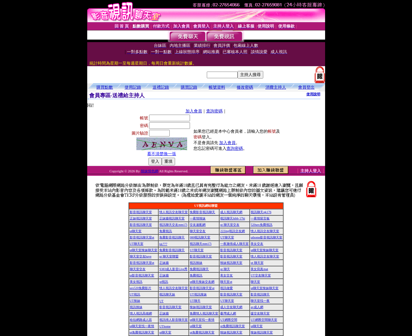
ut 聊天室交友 (229, 224)
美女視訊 (136, 281)
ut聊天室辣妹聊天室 (144, 250)
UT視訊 (135, 294)
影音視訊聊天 (260, 294)
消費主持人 (275, 87)
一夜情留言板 (260, 218)
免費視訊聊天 (199, 269)
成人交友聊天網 (231, 307)
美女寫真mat (259, 269)
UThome (165, 326)
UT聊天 (195, 300)
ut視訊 (163, 281)
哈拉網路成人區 (141, 319)
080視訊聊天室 (200, 237)
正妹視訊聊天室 (141, 218)
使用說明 (313, 94)
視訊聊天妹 (167, 294)
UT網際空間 (228, 319)
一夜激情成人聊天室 (234, 243)
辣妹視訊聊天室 (231, 262)
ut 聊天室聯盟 (168, 256)
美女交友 (257, 243)
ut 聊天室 (257, 262)
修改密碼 (245, 87)
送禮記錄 (161, 87)
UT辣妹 (135, 300)
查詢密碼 (214, 111)
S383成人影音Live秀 (173, 269)
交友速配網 (198, 224)
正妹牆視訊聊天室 (172, 218)
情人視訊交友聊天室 (173, 212)
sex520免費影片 (140, 288)
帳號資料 (217, 87)
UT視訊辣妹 (198, 294)
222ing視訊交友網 (232, 231)
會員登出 (306, 87)
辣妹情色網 (149, 171)
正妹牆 (164, 262)
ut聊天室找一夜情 (202, 319)
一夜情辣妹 (198, 218)
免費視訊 (165, 231)
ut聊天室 (136, 231)
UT (161, 301)
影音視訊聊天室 (141, 212)
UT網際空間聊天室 (264, 319)
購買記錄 (189, 87)
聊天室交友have (141, 256)
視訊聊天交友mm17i (173, 224)
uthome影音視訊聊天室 (266, 237)
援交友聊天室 (260, 313)
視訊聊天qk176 (261, 212)
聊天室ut (226, 281)
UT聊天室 (227, 237)
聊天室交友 (198, 231)
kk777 (163, 244)
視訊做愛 (226, 288)
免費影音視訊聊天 (202, 212)
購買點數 (104, 87)
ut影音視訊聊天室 (142, 275)
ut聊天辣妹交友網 (202, 281)
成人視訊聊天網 (231, 212)
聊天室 (255, 281)
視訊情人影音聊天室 (173, 319)
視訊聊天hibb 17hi (232, 218)
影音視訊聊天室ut (142, 237)
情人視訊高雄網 (141, 313)
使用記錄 (133, 87)
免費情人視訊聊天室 (204, 313)
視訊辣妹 (196, 262)
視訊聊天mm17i (200, 243)
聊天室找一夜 (260, 300)
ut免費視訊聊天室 (232, 326)
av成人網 (257, 307)
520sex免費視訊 (261, 224)
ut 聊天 (225, 269)
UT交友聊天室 (261, 275)
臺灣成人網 (228, 313)
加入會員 (194, 111)
